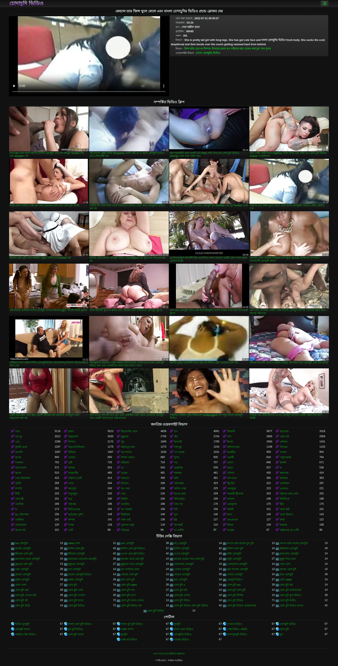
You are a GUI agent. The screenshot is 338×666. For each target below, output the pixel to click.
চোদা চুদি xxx (234, 584)
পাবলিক (19, 504)
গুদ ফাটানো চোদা (130, 569)
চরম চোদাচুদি (286, 574)
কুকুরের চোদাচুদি (76, 564)
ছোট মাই (284, 436)
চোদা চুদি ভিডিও (76, 605)
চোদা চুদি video (129, 584)
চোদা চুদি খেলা (75, 590)
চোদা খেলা (20, 584)
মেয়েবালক (20, 524)
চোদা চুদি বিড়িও (182, 600)
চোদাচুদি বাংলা (22, 629)
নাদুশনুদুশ (72, 493)
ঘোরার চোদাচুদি (235, 574)
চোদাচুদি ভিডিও (26, 3)
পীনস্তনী (231, 431)
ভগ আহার (126, 509)
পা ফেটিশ (179, 530)
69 (175, 519)
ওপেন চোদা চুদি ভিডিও (133, 553)
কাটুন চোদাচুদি (234, 558)
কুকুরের (125, 436)
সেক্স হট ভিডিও (129, 639)
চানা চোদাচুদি (180, 579)
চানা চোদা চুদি (128, 579)
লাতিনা (230, 498)
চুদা (281, 634)
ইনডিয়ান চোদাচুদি (289, 548)
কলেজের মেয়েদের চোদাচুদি (82, 558)
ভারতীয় (125, 504)
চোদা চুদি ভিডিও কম (131, 605)
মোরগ (248, 48)
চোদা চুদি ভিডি (22, 605)
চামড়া (230, 467)
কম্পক (71, 519)
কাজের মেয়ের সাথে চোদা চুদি (189, 558)
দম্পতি (18, 488)
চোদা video (286, 579)
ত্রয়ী (70, 462)
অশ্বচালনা (73, 436)
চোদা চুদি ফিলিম (235, 595)
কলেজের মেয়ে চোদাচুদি (27, 558)
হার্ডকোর (284, 431)
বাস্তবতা (125, 478)
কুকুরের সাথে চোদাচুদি (132, 564)
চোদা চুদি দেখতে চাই (25, 595)
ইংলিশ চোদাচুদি (181, 548)
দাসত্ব (71, 524)
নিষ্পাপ (207, 48)
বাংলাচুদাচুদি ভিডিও (237, 634)
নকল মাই (125, 519)
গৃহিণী (18, 483)
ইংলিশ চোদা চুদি (76, 548)
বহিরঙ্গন (125, 462)
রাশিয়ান (284, 478)
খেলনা (71, 457)
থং (201, 48)
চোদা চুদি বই (21, 600)
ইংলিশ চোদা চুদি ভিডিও (133, 548)
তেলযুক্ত (231, 488)
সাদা (263, 48)
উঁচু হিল (231, 483)
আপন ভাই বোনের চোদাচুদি (294, 543)
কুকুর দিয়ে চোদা (288, 558)
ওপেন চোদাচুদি (181, 553)
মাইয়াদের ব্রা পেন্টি (289, 530)
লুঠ (122, 441)
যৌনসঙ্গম (179, 483)
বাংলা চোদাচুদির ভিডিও (208, 53)
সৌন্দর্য (230, 472)
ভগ (228, 48)
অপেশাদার (126, 452)
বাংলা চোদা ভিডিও (183, 629)
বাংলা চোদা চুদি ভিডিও (80, 624)
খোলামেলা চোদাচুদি (237, 564)
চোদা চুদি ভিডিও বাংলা (291, 605)
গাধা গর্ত (178, 504)
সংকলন (19, 462)
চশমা (229, 514)
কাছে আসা (20, 467)
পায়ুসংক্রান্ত (285, 457)
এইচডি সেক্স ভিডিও (25, 634)
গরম (123, 493)
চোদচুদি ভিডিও (234, 579)
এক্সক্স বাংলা (127, 629)
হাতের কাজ (180, 493)
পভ (176, 462)
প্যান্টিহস (19, 519)
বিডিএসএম (74, 509)
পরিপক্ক (72, 504)
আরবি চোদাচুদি (23, 548)
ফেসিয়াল (284, 483)
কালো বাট (20, 530)
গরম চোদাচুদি (22, 569)
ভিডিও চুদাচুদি (22, 624)
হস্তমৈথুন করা (128, 446)
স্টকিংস (72, 452)
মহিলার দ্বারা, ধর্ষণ (289, 493)
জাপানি (19, 452)
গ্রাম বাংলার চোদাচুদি (237, 569)
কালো (18, 472)
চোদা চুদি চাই (180, 590)
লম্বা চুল (256, 48)
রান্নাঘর (283, 524)
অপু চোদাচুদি (180, 543)
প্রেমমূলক (232, 504)
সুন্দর (268, 48)
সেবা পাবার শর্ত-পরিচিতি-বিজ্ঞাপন (169, 653)
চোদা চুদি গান (128, 590)
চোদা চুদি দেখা (128, 595)
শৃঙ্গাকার (178, 472)
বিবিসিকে (284, 498)
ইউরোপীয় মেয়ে (129, 431)
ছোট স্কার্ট (284, 509)
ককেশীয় (231, 452)
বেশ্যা (71, 483)
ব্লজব (223, 48)
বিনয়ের (216, 48)
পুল (176, 514)
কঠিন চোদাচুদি (234, 553)
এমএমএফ (232, 519)
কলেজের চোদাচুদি (289, 553)
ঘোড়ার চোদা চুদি (129, 574)
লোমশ (283, 452)
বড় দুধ (18, 436)
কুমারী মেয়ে (21, 446)
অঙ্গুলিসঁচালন (76, 446)
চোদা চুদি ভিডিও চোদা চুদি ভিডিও (191, 605)
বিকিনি (124, 498)
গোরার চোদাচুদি (182, 569)
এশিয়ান (284, 441)
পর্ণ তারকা (179, 452)
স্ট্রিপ (282, 504)
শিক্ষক (230, 524)
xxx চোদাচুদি (127, 543)
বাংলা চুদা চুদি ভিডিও (132, 624)
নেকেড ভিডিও (234, 624)
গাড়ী (70, 530)
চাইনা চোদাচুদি (22, 579)
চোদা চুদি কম (286, 584)
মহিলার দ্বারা (237, 48)
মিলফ (230, 441)
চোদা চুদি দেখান (182, 595)
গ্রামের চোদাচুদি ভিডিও (80, 574)
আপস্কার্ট (178, 524)
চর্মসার (71, 467)
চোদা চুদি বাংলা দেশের (132, 600)
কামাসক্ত (284, 472)
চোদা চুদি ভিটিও (288, 600)
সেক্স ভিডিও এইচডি (237, 629)
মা (281, 467)
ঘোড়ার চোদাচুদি (182, 574)
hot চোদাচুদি (21, 543)
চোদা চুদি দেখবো (76, 595)
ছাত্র (70, 498)
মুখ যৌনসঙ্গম (22, 514)
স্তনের (18, 457)
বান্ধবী (230, 509)
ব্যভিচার (125, 530)
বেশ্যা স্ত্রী (19, 498)
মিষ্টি (17, 493)
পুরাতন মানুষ (127, 524)
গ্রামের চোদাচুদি (23, 574)
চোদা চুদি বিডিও (235, 600)
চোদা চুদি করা (22, 590)
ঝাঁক (192, 48)
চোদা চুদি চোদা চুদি (236, 590)
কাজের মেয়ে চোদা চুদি (132, 558)
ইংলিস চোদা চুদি (235, 548)
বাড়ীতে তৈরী (75, 478)
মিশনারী (178, 441)
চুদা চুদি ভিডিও (75, 629)
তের (197, 48)
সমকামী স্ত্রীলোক (235, 493)
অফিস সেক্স (180, 488)
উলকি (283, 462)
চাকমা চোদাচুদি (75, 579)
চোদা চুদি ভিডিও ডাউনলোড (241, 605)
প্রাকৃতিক (178, 467)
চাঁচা (176, 436)
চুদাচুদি (177, 624)
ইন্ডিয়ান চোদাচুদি (76, 553)
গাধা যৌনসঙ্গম (22, 478)
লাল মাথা (232, 478)
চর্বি (175, 509)
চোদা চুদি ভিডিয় (156, 610)
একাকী (230, 457)
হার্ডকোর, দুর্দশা (75, 514)
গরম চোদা (285, 564)
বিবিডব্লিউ (179, 498)
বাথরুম (230, 530)
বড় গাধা (125, 488)
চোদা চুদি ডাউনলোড (290, 590)
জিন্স (186, 48)
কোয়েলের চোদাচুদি (183, 564)
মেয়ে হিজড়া (286, 514)
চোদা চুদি (72, 584)
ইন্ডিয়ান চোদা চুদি (24, 553)
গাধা (17, 431)
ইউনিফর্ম (125, 514)
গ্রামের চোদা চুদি (288, 569)
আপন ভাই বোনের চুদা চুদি (240, 543)
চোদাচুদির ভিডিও (183, 634)
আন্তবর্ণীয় (73, 472)
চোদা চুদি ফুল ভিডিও (290, 595)
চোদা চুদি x (179, 584)
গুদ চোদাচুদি (74, 569)
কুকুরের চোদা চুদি (23, 564)
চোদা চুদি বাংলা (76, 600)
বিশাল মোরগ (127, 457)
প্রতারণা (284, 488)
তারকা (124, 472)
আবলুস (72, 488)
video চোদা (74, 543)
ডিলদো (125, 483)
